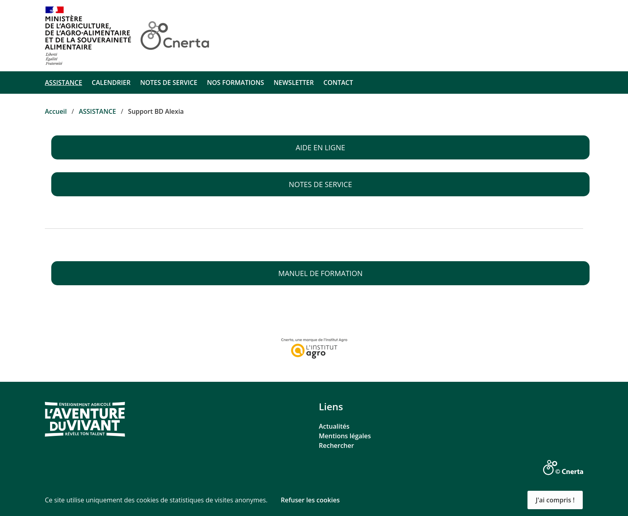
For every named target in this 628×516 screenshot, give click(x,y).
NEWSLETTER (294, 82)
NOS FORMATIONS (235, 82)
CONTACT (338, 82)
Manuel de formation (320, 273)
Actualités (334, 426)
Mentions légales (345, 435)
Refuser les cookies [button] (310, 500)
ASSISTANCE (63, 82)
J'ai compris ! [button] (554, 500)
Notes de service (320, 184)
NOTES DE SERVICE (168, 82)
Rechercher (336, 445)
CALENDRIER (111, 82)
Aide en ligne (320, 147)
